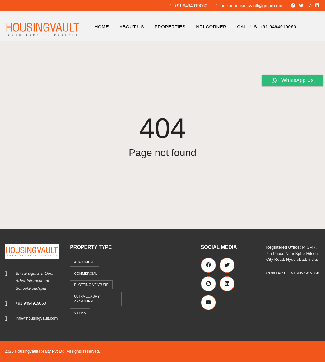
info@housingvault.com (37, 318)
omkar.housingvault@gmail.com (249, 5)
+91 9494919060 (188, 5)
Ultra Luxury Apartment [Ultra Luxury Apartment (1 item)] (87, 298)
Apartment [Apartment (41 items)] (84, 262)
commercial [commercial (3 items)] (85, 273)
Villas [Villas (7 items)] (80, 313)
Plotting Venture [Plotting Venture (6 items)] (91, 285)
